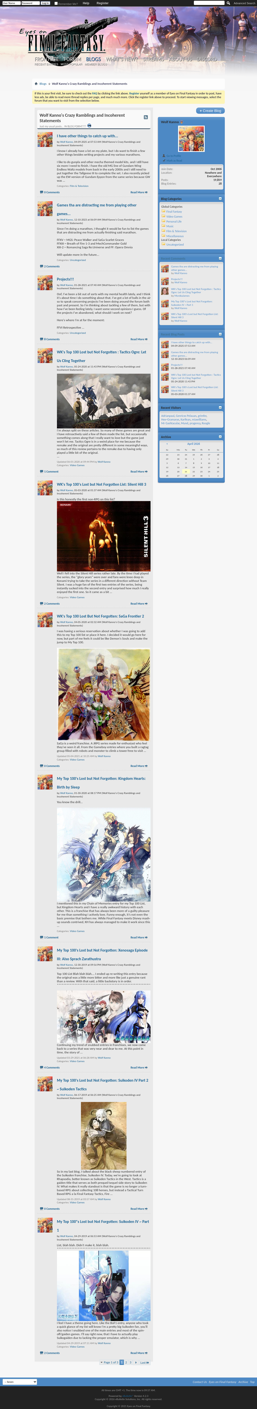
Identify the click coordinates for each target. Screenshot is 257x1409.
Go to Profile (171, 156)
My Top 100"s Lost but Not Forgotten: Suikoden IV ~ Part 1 (191, 303)
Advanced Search (244, 3)
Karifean (186, 419)
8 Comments (51, 339)
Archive (243, 1382)
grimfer (202, 416)
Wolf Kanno (104, 461)
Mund (184, 423)
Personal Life (174, 221)
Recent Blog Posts (172, 334)
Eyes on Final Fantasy (222, 1382)
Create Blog (210, 111)
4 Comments (51, 1067)
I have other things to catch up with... (87, 136)
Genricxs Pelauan (186, 416)
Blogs (93, 59)
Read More (137, 192)
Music (170, 226)
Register (102, 3)
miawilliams (199, 419)
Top (252, 1382)
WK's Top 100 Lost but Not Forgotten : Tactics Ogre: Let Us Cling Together (196, 290)
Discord (207, 59)
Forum (72, 59)
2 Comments (51, 266)
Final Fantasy (174, 211)
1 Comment (51, 471)
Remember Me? (66, 3)
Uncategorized (78, 260)
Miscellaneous (175, 236)
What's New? (122, 59)
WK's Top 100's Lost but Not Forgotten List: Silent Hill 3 (101, 484)
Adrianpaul (167, 416)
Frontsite (47, 59)
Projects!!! (65, 279)
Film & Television (79, 186)
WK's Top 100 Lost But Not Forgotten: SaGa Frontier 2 (100, 616)
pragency (195, 423)
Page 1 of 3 (111, 1362)
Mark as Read (172, 160)
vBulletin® (127, 1396)
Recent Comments (173, 258)
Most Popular (71, 64)
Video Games (77, 465)
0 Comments (51, 192)
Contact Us (200, 1382)
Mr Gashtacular (170, 423)
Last (144, 1362)
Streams (153, 59)
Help (86, 3)
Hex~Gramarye (170, 419)
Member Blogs (96, 64)
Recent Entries (46, 64)
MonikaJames (181, 295)
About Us (180, 59)
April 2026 (193, 444)
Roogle (206, 423)
